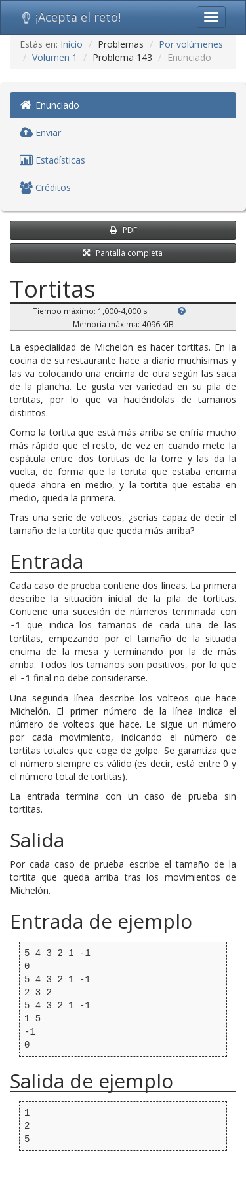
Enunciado (49, 105)
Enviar (40, 132)
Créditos (45, 187)
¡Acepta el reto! (70, 17)
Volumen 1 (54, 57)
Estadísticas (52, 160)
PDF (123, 230)
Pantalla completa (123, 252)
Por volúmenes (191, 44)
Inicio (71, 44)
